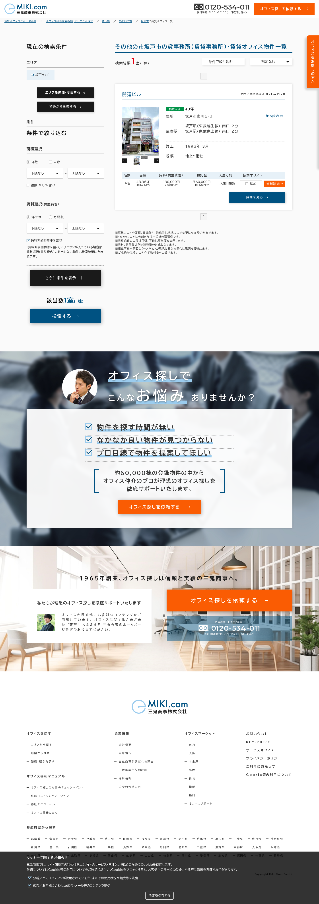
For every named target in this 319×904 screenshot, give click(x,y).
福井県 (91, 847)
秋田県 (109, 838)
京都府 (238, 847)
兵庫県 (275, 847)
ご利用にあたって (261, 766)
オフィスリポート (201, 803)
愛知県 (183, 847)
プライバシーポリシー (264, 758)
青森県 (54, 838)
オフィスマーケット (200, 733)
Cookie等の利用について (66, 869)
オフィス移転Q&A (44, 812)
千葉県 (238, 838)
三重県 (201, 847)
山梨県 (109, 847)
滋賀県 (220, 847)
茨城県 (164, 838)
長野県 (128, 847)
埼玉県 (220, 838)
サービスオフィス (261, 750)
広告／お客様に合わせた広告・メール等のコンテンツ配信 (71, 885)
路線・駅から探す (43, 761)
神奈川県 (277, 838)
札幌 (192, 770)
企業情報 (122, 733)
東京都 (257, 838)
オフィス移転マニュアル (46, 776)
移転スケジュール (43, 804)
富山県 (54, 847)
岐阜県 (146, 847)
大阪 (192, 753)
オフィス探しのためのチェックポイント (57, 787)
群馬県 (201, 838)
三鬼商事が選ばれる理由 (136, 761)
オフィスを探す (39, 733)
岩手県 (72, 838)
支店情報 (125, 753)
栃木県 (183, 838)
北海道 (36, 838)
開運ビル (132, 94)
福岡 (192, 795)
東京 (192, 744)
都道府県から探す (41, 827)
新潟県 (36, 847)
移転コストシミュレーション (50, 795)
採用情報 (125, 778)
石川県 (72, 847)
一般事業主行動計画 (133, 770)
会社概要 (125, 744)
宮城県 (91, 838)
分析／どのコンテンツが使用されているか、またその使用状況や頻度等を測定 (85, 878)
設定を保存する (159, 895)
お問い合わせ (258, 733)
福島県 (146, 838)
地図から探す (40, 753)
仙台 (192, 778)
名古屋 (194, 761)
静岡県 (164, 847)
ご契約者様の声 (130, 786)
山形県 (128, 838)
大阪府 (257, 847)
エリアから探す (41, 744)
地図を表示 (274, 116)
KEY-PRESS (259, 741)
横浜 (192, 786)
